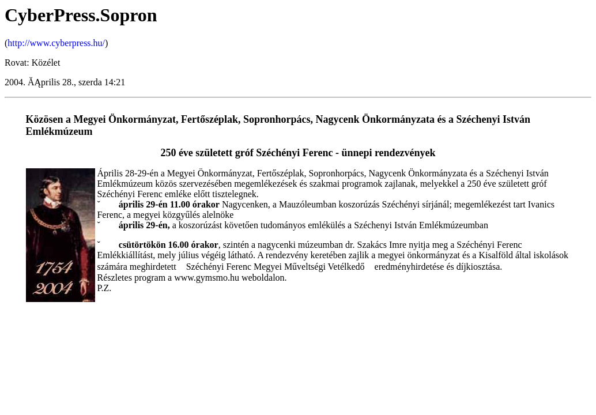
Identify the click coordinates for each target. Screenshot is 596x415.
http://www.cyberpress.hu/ (56, 43)
